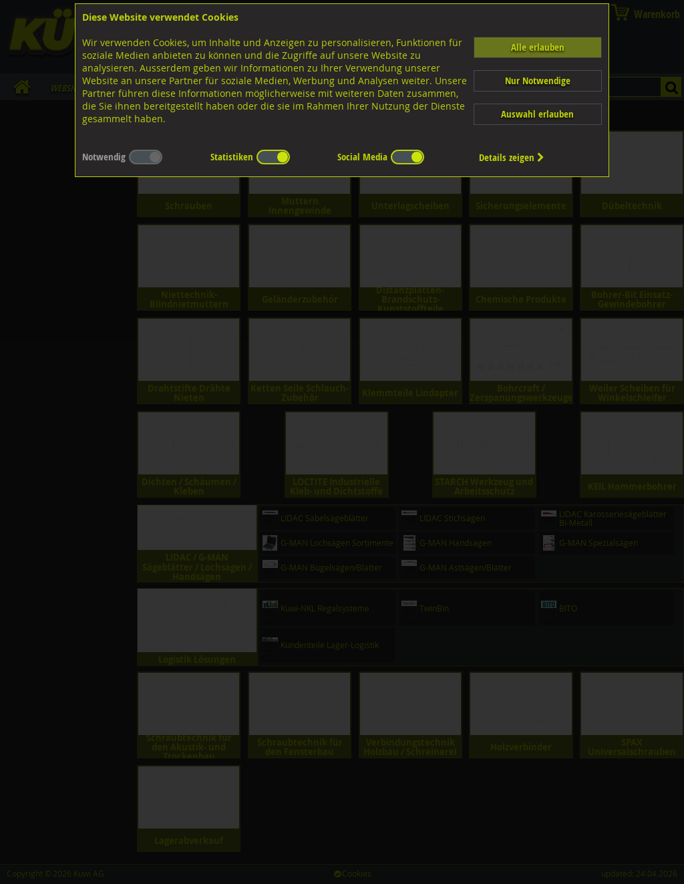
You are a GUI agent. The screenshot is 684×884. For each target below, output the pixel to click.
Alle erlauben (537, 47)
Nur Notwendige (537, 80)
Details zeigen (511, 157)
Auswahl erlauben (537, 114)
